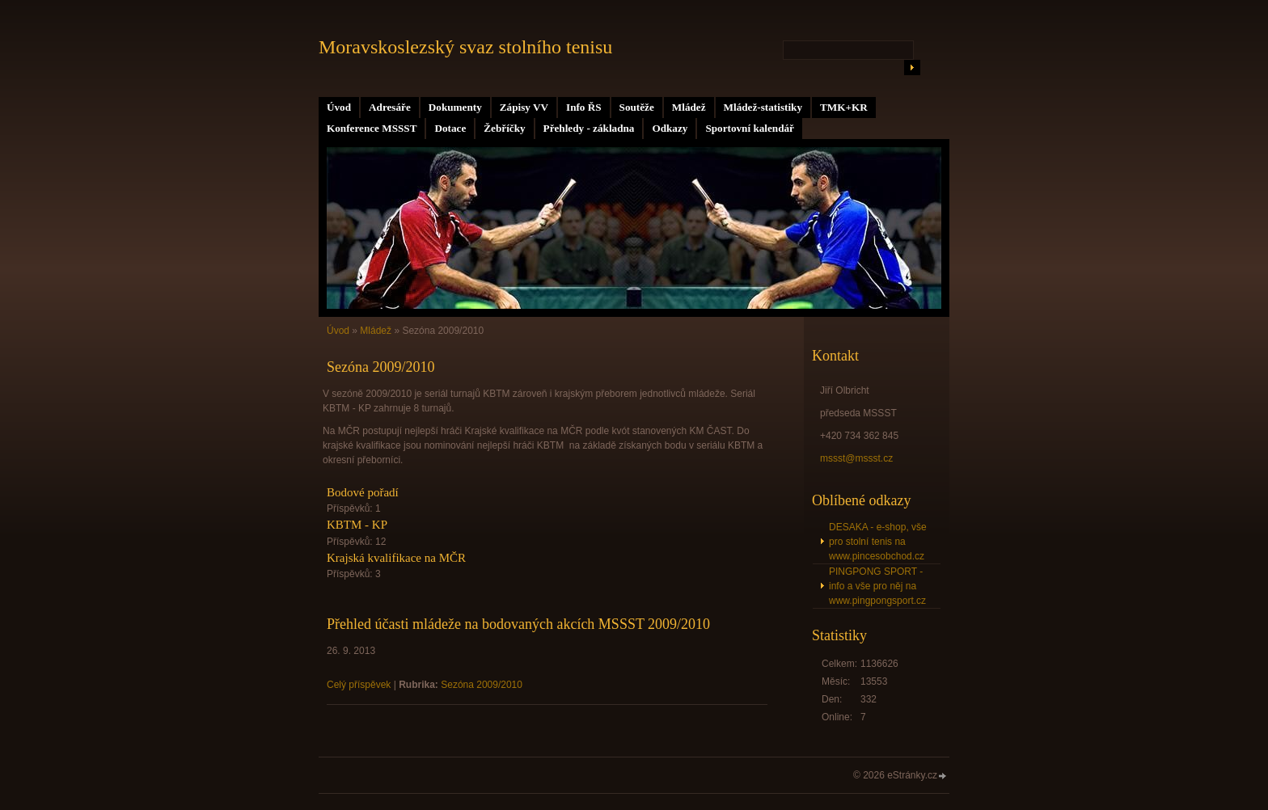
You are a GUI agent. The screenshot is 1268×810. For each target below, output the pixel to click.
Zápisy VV (524, 107)
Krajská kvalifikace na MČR (396, 557)
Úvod (339, 107)
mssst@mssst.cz (856, 458)
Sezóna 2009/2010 (481, 684)
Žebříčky (504, 128)
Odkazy (669, 128)
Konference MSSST (371, 128)
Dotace (450, 128)
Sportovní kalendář (749, 128)
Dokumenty (455, 107)
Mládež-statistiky (763, 107)
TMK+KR (844, 107)
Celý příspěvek (359, 684)
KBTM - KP (357, 524)
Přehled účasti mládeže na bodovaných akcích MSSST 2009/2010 (518, 624)
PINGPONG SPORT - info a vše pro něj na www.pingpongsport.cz (877, 586)
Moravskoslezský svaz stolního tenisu (465, 46)
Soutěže (636, 107)
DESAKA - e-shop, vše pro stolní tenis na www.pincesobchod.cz (878, 541)
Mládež (689, 107)
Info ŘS (584, 107)
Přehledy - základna (589, 128)
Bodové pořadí (363, 492)
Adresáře (390, 107)
